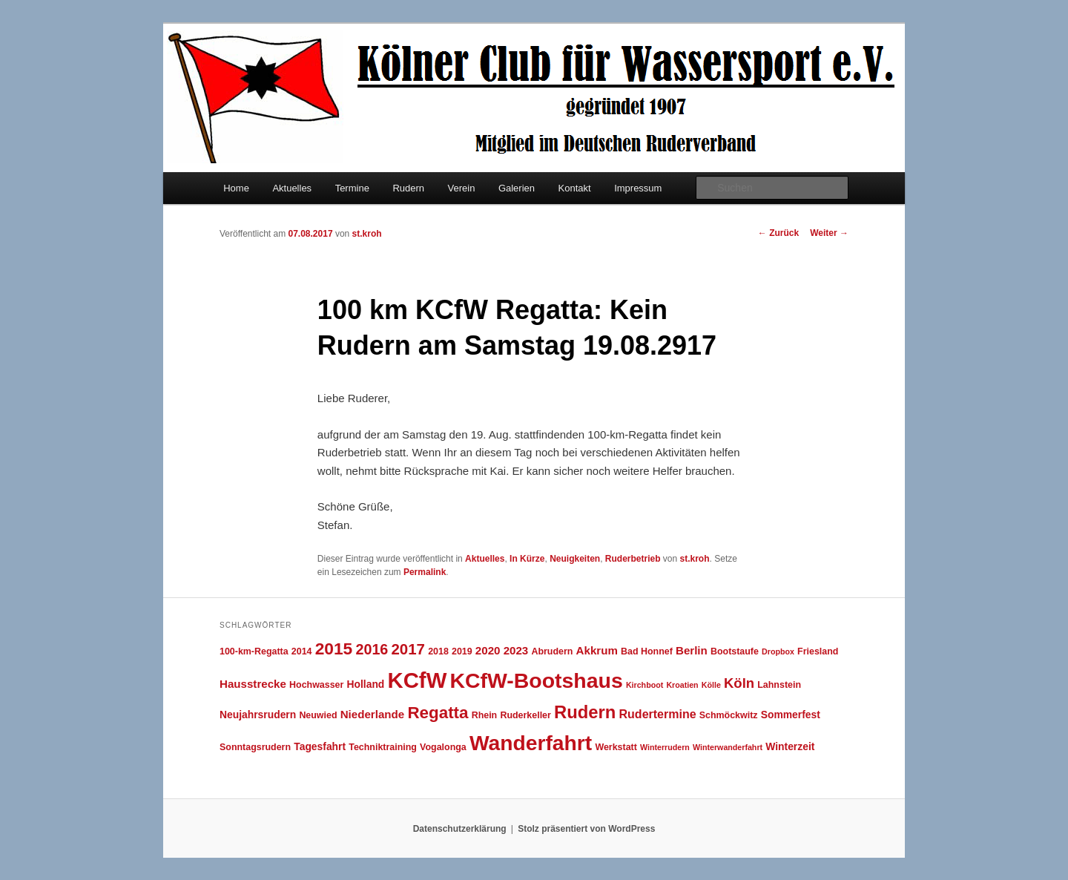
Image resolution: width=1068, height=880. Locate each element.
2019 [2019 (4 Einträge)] (462, 651)
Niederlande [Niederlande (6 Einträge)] (372, 714)
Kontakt (574, 188)
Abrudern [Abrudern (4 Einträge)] (552, 651)
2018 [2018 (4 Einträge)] (438, 651)
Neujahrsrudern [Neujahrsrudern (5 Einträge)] (258, 714)
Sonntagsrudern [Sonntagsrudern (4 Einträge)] (255, 747)
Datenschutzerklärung (460, 829)
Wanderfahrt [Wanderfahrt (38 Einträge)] (530, 743)
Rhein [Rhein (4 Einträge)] (485, 715)
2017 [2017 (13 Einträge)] (408, 648)
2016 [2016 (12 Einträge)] (371, 649)
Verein (461, 188)
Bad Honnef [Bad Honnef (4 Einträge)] (647, 651)
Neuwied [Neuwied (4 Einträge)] (318, 715)
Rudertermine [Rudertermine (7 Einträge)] (657, 714)
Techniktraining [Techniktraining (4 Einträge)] (383, 747)
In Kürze (527, 559)
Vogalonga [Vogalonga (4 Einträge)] (443, 747)
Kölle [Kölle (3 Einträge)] (711, 684)
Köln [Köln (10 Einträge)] (739, 683)
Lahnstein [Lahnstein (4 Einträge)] (779, 685)
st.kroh (367, 234)
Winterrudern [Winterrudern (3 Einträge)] (665, 747)
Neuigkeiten (575, 559)
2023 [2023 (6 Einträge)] (516, 650)
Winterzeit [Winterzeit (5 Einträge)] (789, 746)
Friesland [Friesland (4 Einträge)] (817, 651)
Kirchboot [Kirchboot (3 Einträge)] (644, 684)
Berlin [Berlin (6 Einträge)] (692, 650)
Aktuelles (292, 188)
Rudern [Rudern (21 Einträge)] (585, 712)
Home (236, 188)
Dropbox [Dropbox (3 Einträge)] (778, 651)
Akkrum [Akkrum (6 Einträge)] (597, 650)
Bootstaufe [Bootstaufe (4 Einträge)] (735, 651)
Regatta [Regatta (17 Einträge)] (437, 712)
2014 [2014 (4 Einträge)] (301, 651)
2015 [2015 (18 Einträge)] (334, 648)
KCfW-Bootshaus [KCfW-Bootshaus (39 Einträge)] (535, 680)
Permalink (424, 572)
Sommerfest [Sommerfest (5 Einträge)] (790, 714)
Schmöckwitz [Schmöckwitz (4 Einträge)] (728, 715)
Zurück (778, 233)
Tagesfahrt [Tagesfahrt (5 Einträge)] (320, 746)
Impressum (638, 188)
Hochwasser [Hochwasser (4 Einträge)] (316, 685)
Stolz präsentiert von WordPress (586, 829)
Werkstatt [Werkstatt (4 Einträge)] (615, 747)
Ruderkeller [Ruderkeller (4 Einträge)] (525, 715)
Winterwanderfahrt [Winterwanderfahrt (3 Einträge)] (727, 747)
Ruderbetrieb (633, 559)
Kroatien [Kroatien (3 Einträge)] (682, 684)
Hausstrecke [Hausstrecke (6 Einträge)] (253, 683)
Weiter (829, 233)
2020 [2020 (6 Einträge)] (488, 650)
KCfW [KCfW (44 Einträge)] (417, 680)
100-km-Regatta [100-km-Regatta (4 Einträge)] (254, 651)
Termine (352, 188)
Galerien (516, 188)
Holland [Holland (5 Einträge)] (366, 684)
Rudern (408, 188)
